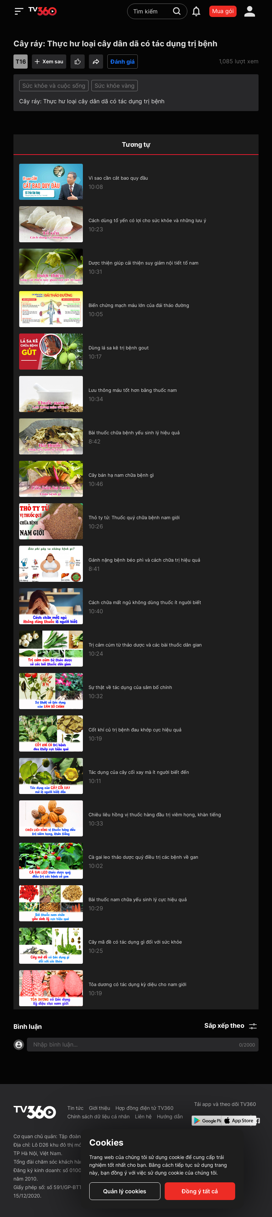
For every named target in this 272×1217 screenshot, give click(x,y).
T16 (21, 61)
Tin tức (75, 1108)
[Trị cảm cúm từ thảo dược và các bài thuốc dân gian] (135, 648)
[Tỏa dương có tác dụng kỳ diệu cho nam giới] (135, 988)
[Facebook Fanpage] (256, 1121)
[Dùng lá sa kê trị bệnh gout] (135, 351)
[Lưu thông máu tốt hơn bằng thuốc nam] (135, 394)
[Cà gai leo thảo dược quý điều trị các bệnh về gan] (135, 861)
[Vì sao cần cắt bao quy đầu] (135, 182)
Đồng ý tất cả (200, 1191)
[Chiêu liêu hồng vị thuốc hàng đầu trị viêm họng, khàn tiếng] (135, 818)
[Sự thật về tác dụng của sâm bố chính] (135, 691)
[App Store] (234, 1120)
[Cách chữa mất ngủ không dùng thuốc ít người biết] (135, 606)
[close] (255, 21)
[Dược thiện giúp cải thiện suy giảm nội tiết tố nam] (135, 266)
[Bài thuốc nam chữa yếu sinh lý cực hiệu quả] (135, 903)
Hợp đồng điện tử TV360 (144, 1108)
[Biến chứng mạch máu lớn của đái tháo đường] (135, 309)
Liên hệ (143, 1116)
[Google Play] (205, 1120)
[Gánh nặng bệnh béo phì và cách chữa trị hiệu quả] (135, 564)
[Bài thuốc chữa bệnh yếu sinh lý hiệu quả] (135, 436)
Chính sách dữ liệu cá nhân (98, 1116)
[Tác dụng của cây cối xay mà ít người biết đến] (135, 776)
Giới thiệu (99, 1108)
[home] (42, 11)
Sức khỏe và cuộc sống (53, 85)
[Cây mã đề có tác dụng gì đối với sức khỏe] (135, 946)
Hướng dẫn (170, 1116)
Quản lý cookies (124, 1191)
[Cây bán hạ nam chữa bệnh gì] (135, 479)
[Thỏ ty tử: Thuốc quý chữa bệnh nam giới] (135, 521)
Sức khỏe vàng (115, 85)
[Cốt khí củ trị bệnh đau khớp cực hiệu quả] (135, 733)
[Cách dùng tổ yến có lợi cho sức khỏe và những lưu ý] (135, 224)
